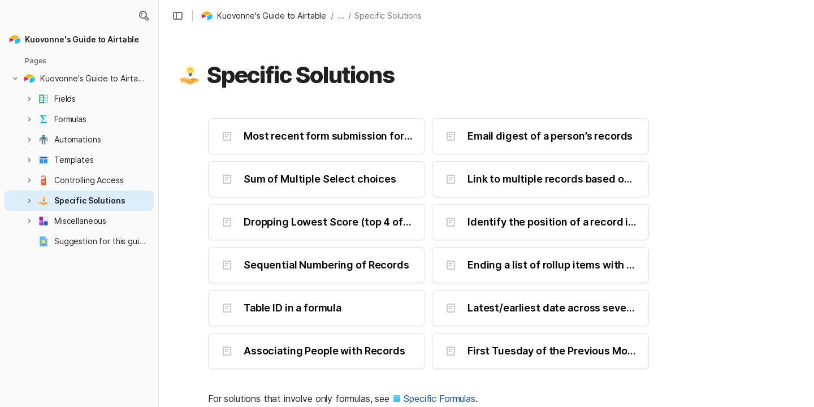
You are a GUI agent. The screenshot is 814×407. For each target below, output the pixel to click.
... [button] (340, 15)
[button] (143, 16)
